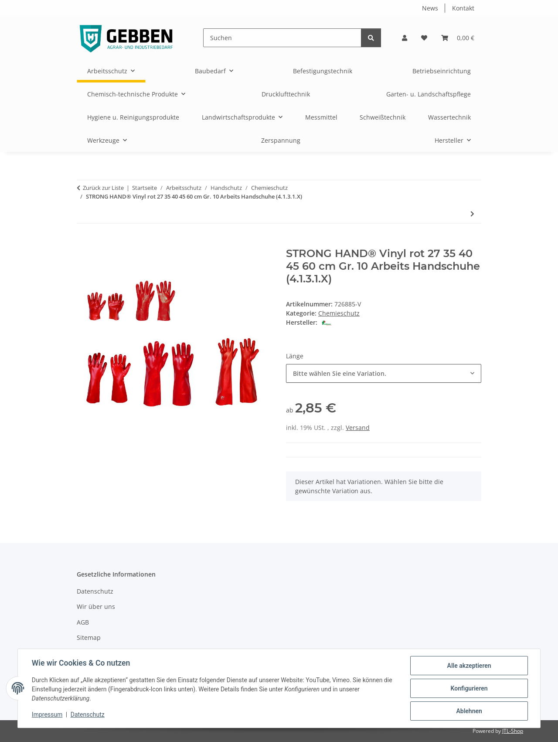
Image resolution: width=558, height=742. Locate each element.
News (430, 8)
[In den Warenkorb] (84, 242)
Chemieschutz (339, 313)
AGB (83, 622)
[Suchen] (282, 37)
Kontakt (463, 8)
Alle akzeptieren (469, 665)
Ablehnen (469, 711)
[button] (404, 38)
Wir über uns (96, 606)
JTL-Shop (512, 731)
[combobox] (383, 373)
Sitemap (89, 637)
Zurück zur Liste (103, 188)
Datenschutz (88, 714)
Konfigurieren (468, 688)
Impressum (47, 714)
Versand (358, 427)
